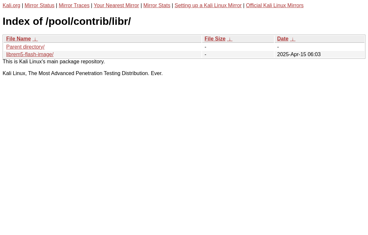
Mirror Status (39, 5)
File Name (18, 38)
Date (283, 38)
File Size (215, 38)
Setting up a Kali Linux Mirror (208, 5)
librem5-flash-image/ (30, 54)
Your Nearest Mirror (116, 5)
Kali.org (11, 5)
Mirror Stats (156, 5)
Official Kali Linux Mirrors (275, 5)
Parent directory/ (25, 47)
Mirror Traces (74, 5)
